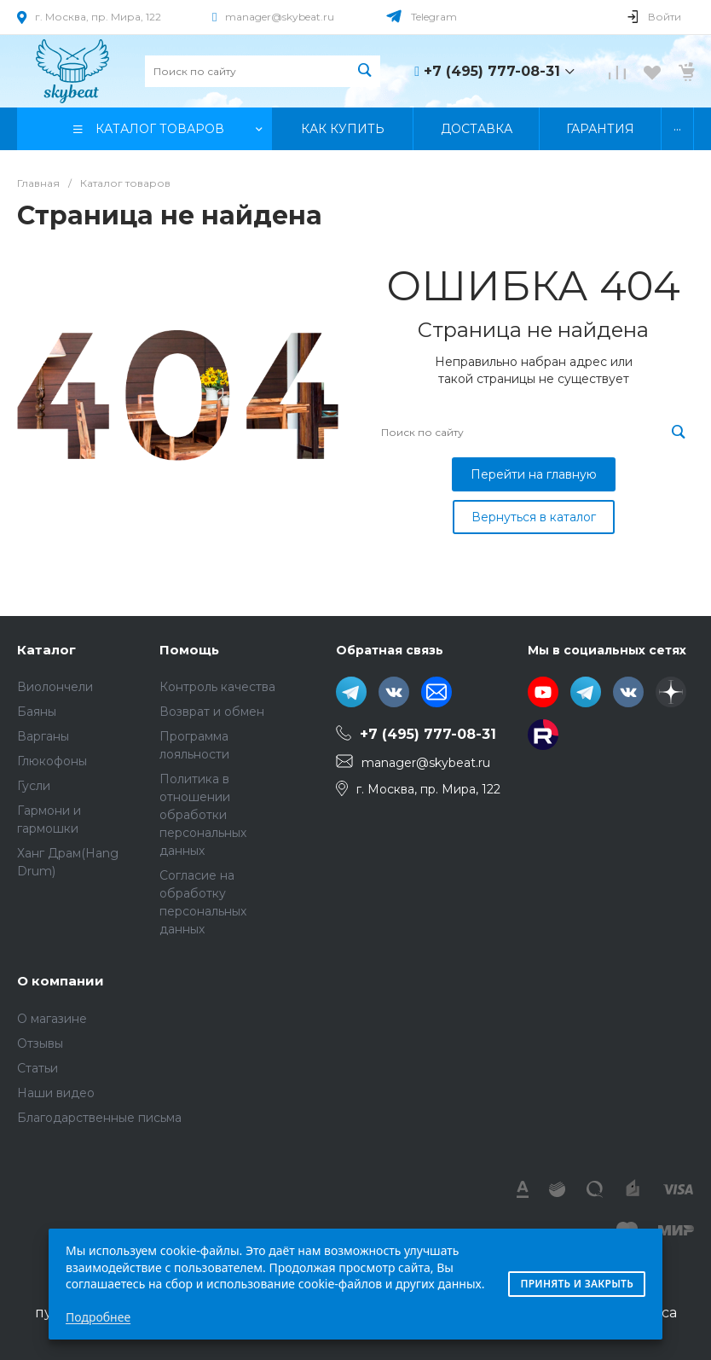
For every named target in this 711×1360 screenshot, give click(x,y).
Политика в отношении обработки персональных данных (202, 814)
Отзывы (40, 1043)
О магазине (52, 1018)
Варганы (43, 736)
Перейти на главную (534, 474)
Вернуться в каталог (533, 517)
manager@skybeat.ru (279, 16)
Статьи (37, 1068)
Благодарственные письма (99, 1117)
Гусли (33, 785)
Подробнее (98, 1317)
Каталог (46, 650)
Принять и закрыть (576, 1283)
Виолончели (55, 687)
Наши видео (56, 1093)
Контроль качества (217, 687)
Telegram (434, 16)
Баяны (36, 711)
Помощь (189, 650)
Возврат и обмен (211, 711)
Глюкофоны (52, 761)
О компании (60, 981)
